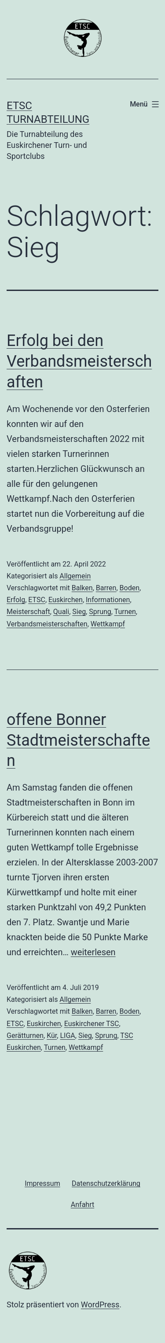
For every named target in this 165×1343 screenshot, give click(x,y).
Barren (106, 588)
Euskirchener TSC (91, 1023)
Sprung (100, 611)
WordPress (100, 1304)
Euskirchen (65, 600)
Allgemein (75, 576)
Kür (52, 1035)
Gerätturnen (25, 1035)
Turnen (125, 611)
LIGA (67, 1035)
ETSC (36, 600)
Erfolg (16, 600)
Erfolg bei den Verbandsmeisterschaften (79, 361)
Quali (61, 611)
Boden (129, 588)
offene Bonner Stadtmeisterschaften (78, 740)
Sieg (79, 611)
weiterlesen (93, 952)
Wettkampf (108, 624)
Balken (82, 588)
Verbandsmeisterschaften (47, 624)
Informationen (108, 600)
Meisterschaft (28, 611)
